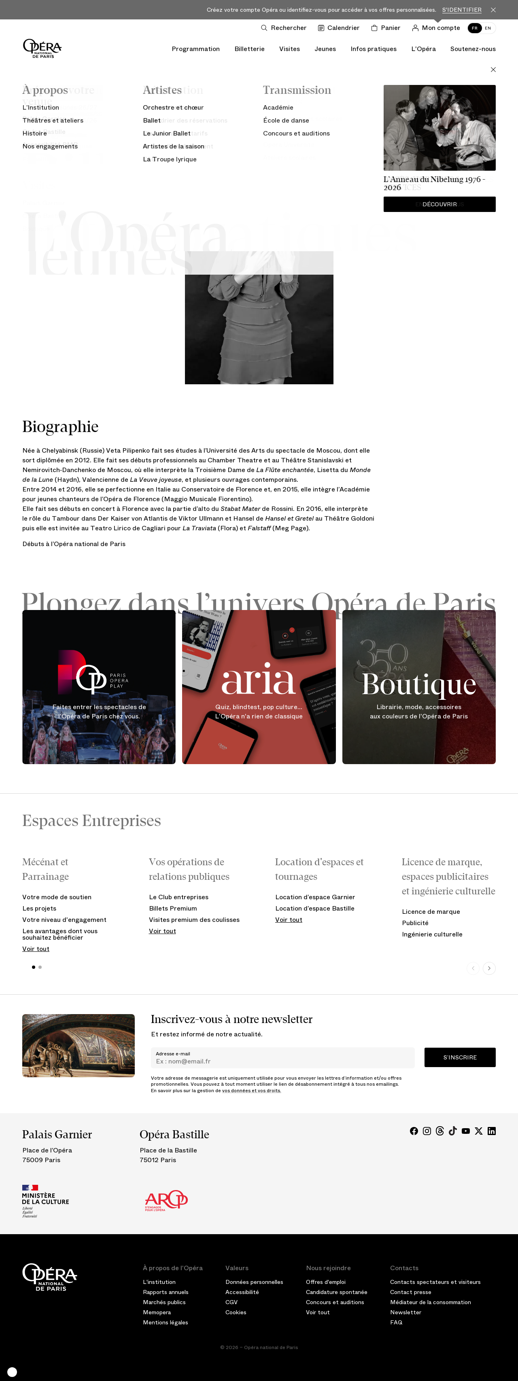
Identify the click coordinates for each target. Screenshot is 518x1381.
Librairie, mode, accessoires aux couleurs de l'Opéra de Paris (419, 712)
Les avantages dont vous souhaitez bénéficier (60, 934)
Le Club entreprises (178, 897)
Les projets (39, 908)
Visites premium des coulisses (194, 919)
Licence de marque (431, 911)
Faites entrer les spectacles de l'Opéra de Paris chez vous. (99, 712)
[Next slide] (489, 968)
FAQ (396, 1322)
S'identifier (462, 9)
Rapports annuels (166, 1292)
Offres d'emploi (326, 1282)
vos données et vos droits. (251, 1090)
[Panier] (387, 28)
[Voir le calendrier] (340, 28)
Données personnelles (254, 1282)
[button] (12, 1372)
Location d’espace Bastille (315, 908)
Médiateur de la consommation (430, 1302)
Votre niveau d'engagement (64, 919)
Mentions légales (165, 1322)
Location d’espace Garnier (315, 897)
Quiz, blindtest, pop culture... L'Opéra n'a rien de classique (259, 712)
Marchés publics (164, 1302)
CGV (231, 1302)
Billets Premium (173, 908)
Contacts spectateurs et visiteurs (435, 1282)
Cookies (235, 1312)
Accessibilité (242, 1292)
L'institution (159, 1282)
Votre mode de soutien (56, 897)
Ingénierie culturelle (432, 934)
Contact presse (410, 1292)
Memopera (157, 1312)
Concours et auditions (335, 1302)
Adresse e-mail (173, 1054)
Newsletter (405, 1312)
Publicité (415, 923)
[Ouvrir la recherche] (285, 28)
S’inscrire (460, 1057)
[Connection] (437, 28)
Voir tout (35, 948)
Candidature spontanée (336, 1292)
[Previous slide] (473, 968)
